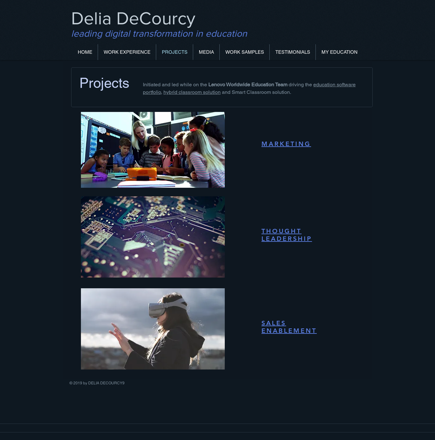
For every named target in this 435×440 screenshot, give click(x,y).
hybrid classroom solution (192, 92)
